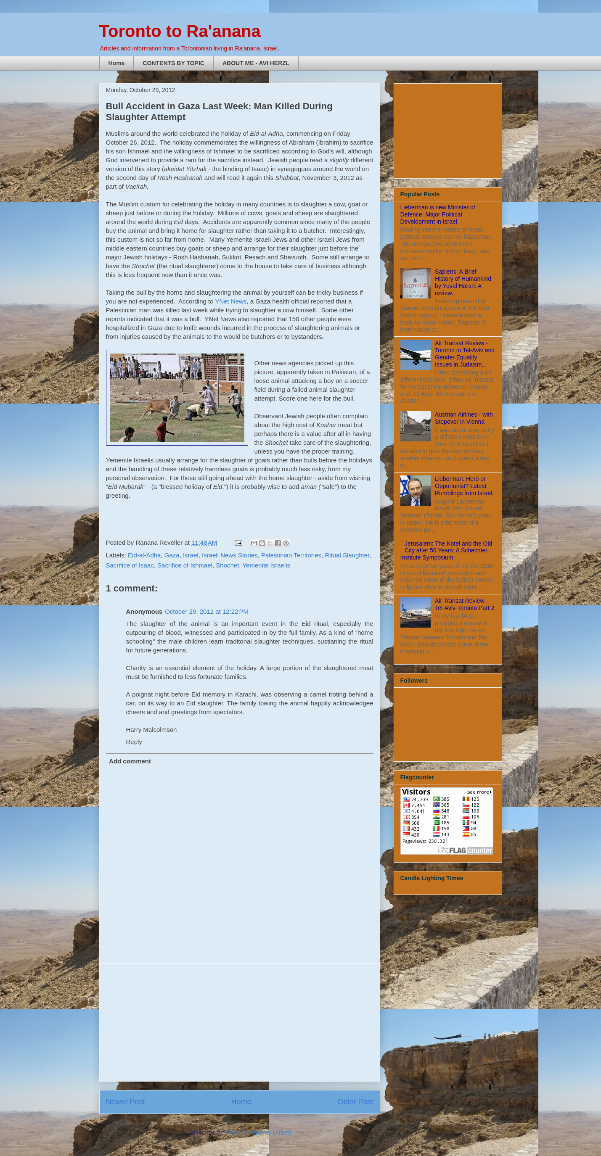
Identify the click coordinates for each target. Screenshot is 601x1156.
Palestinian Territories (291, 555)
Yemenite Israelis (266, 565)
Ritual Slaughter (347, 555)
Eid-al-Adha (144, 555)
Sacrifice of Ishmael (184, 565)
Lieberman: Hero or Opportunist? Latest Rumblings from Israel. (464, 485)
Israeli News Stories (230, 555)
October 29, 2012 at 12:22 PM (207, 611)
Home (117, 63)
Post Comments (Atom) (258, 1132)
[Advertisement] (240, 1022)
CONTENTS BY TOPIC (173, 63)
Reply (134, 741)
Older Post (355, 1102)
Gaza (172, 555)
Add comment (130, 761)
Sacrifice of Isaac (130, 565)
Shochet (227, 565)
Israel (191, 555)
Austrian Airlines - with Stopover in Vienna (464, 418)
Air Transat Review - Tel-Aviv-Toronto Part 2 (464, 604)
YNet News (230, 301)
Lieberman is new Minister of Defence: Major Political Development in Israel (437, 214)
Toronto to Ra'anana (180, 31)
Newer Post (125, 1102)
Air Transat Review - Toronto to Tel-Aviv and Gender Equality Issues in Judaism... (465, 353)
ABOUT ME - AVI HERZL (255, 63)
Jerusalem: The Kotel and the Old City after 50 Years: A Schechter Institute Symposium (446, 550)
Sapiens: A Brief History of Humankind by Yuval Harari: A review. (463, 282)
